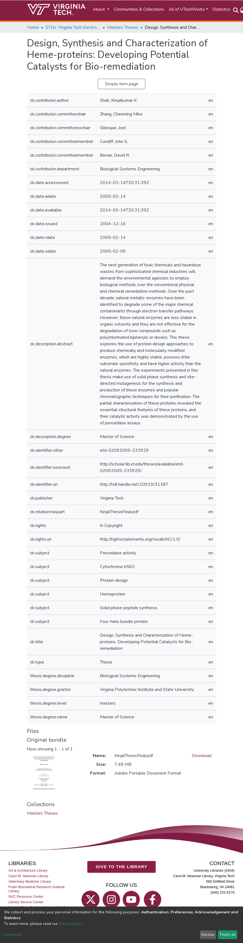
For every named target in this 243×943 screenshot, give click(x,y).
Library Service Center (26, 902)
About (99, 9)
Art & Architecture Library (28, 870)
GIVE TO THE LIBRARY (121, 866)
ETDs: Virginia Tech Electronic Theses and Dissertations (73, 27)
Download (201, 756)
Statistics (221, 9)
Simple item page (121, 84)
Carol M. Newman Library (28, 876)
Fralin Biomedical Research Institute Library (37, 889)
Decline (207, 934)
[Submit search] (236, 10)
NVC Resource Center (26, 896)
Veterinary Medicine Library (30, 881)
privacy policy (70, 923)
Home (33, 27)
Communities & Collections (139, 9)
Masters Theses (122, 27)
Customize (13, 934)
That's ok (227, 934)
